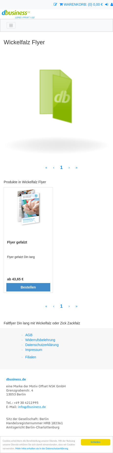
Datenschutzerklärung (42, 345)
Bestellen (28, 287)
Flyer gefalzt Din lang (21, 257)
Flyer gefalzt (17, 242)
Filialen (30, 357)
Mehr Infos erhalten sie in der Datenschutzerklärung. (42, 448)
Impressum (33, 350)
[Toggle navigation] (11, 25)
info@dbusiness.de (32, 406)
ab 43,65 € (15, 279)
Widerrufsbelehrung (40, 340)
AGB (29, 335)
